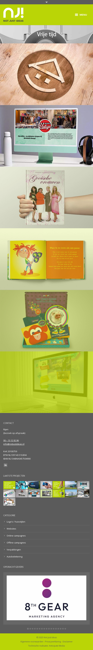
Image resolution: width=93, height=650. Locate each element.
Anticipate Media (57, 645)
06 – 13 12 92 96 (11, 440)
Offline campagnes (16, 542)
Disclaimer (68, 641)
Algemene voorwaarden (31, 641)
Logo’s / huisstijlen (16, 521)
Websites (11, 528)
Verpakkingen (14, 549)
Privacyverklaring (53, 641)
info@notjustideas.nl (13, 444)
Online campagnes (16, 535)
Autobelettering (14, 556)
